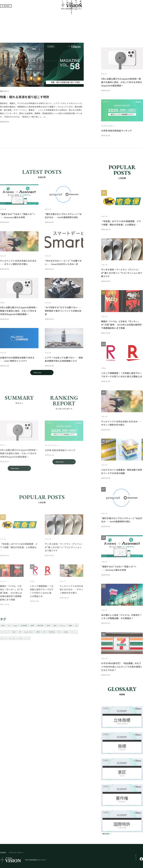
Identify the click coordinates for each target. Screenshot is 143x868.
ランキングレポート (70, 14)
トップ (49, 14)
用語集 (94, 14)
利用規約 (3, 834)
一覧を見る (105, 816)
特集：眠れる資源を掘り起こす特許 (24, 79)
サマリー (57, 14)
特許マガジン (84, 14)
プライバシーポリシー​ (16, 834)
